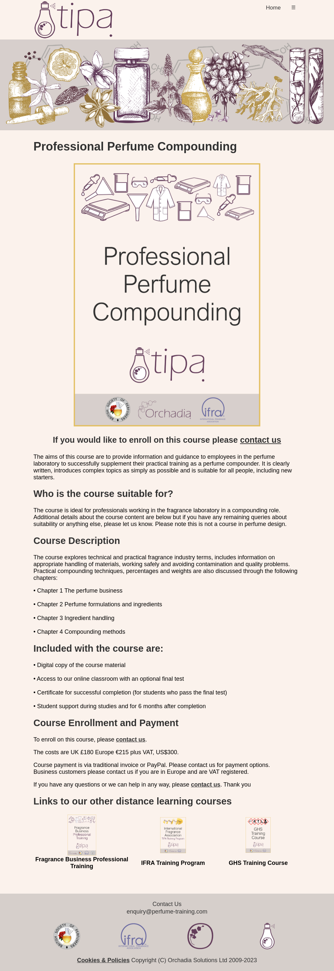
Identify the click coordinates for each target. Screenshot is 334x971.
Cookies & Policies (103, 960)
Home (273, 8)
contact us (260, 439)
